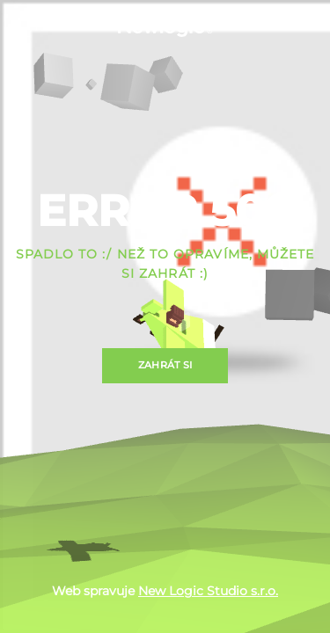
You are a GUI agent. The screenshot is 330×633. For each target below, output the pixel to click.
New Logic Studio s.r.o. (208, 591)
